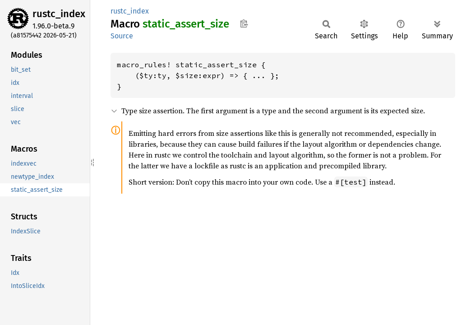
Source (122, 36)
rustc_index (58, 14)
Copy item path (243, 23)
